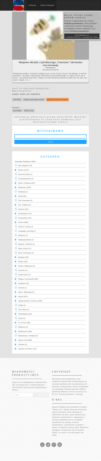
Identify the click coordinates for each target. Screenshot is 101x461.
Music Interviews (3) (26, 253)
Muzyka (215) (23, 257)
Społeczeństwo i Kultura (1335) (30, 301)
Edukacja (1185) (24, 187)
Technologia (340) (25, 314)
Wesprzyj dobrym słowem (57, 99)
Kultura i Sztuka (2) (25, 227)
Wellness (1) (23, 327)
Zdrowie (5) (22, 344)
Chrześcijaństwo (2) (25, 179)
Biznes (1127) (23, 170)
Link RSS (17, 99)
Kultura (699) (23, 222)
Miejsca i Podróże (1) (26, 244)
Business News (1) (25, 174)
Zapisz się (41, 395)
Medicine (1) (23, 235)
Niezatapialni (22, 90)
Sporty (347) (23, 296)
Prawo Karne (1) (24, 275)
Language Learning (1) (27, 231)
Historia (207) (23, 209)
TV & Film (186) (24, 323)
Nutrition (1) (22, 270)
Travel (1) (22, 318)
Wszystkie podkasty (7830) (25, 161)
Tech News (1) (23, 309)
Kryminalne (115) (24, 218)
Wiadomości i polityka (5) (28, 336)
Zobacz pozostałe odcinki (34, 99)
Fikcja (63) (22, 196)
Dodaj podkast (47, 5)
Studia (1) (22, 305)
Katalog (32, 5)
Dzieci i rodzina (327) (26, 183)
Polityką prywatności (73, 23)
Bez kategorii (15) (25, 165)
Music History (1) (24, 248)
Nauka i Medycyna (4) (26, 266)
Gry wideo (17, 110)
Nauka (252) (23, 261)
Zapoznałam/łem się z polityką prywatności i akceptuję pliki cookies (82, 36)
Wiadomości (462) (25, 331)
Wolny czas (28, 110)
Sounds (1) (22, 288)
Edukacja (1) (23, 192)
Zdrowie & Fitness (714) (27, 349)
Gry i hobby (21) (24, 205)
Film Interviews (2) (25, 200)
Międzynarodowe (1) (26, 240)
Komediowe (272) (25, 213)
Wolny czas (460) (25, 340)
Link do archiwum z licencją (71, 394)
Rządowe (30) (23, 283)
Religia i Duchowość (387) (28, 279)
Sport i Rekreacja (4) (26, 292)
